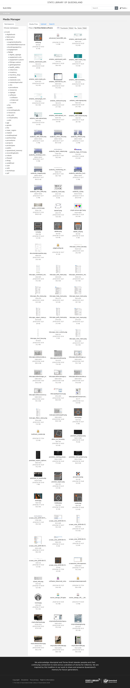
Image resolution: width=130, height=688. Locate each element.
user (8, 165)
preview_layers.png (58, 482)
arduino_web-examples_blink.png (80, 79)
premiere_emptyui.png (78, 436)
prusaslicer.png (78, 477)
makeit (9, 133)
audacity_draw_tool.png (58, 136)
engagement (12, 50)
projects (10, 143)
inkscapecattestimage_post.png (79, 357)
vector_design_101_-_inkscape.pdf (80, 597)
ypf (8, 173)
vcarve (13, 102)
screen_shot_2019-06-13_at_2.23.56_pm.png (64, 540)
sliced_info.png (38, 581)
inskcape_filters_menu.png (38, 418)
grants (9, 125)
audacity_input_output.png (58, 151)
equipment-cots (15, 57)
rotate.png (58, 503)
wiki (9, 120)
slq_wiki (11, 115)
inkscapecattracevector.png (38, 394)
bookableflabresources (16, 44)
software (13, 95)
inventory (13, 72)
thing (8, 160)
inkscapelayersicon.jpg (58, 393)
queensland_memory (14, 150)
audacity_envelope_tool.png (38, 155)
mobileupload (12, 135)
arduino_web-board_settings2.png (40, 61)
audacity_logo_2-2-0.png (78, 152)
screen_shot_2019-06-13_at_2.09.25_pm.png (44, 546)
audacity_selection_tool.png (78, 173)
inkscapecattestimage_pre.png (39, 376)
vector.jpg (38, 603)
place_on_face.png (58, 439)
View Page (7, 13)
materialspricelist (16, 82)
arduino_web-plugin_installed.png (40, 98)
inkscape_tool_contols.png (58, 332)
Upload (43, 24)
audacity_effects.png (78, 136)
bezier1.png (58, 210)
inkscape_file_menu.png (38, 296)
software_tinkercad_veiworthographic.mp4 (63, 581)
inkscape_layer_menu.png (78, 296)
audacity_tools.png (58, 191)
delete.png (58, 231)
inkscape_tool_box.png (38, 338)
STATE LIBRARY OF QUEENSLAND (65, 2)
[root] (7, 32)
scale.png (78, 503)
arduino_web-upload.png (38, 118)
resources (13, 90)
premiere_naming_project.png (59, 457)
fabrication (11, 37)
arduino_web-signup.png (78, 100)
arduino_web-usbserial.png (78, 115)
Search (51, 24)
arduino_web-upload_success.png (60, 115)
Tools (123, 8)
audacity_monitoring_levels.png (59, 169)
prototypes (11, 145)
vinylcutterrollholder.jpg (58, 645)
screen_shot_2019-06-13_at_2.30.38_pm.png (84, 539)
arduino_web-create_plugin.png (39, 79)
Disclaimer (24, 680)
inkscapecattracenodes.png (78, 376)
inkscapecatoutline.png (58, 358)
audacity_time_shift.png (38, 191)
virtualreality (13, 118)
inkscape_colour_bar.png (78, 246)
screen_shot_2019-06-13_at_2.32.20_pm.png (44, 560)
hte (9, 105)
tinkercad (14, 100)
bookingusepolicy (14, 47)
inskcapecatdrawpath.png (58, 415)
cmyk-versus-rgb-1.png (78, 210)
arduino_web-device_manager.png (60, 81)
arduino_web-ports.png (58, 100)
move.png (78, 417)
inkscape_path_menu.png (58, 317)
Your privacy (34, 680)
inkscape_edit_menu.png (58, 274)
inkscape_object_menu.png (38, 317)
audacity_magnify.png (38, 173)
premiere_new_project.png (78, 457)
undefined (10, 163)
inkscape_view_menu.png (78, 338)
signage (12, 92)
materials (13, 77)
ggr (8, 123)
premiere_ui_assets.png (38, 478)
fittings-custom (15, 62)
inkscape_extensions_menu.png (79, 274)
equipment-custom (17, 60)
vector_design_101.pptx (58, 597)
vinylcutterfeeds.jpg (38, 622)
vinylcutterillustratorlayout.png (59, 621)
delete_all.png (78, 231)
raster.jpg (38, 500)
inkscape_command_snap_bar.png (40, 274)
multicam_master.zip (38, 434)
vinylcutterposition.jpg (38, 643)
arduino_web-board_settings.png (80, 39)
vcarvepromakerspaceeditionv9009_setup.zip (84, 581)
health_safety (15, 67)
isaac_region (11, 130)
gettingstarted (15, 65)
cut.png (38, 232)
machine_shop (15, 75)
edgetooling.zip (58, 248)
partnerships (11, 138)
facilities (10, 39)
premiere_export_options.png (39, 460)
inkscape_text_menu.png (78, 317)
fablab (10, 52)
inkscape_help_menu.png (58, 296)
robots (9, 155)
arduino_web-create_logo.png (79, 59)
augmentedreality (14, 42)
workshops (11, 171)
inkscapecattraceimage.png (58, 376)
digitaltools (11, 34)
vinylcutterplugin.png (78, 624)
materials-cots (15, 80)
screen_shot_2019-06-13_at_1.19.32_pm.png (63, 521)
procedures (14, 87)
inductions (13, 70)
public (10, 107)
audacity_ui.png (78, 191)
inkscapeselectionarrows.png (78, 396)
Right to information (47, 680)
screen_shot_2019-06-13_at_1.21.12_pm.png (83, 524)
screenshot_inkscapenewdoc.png (80, 563)
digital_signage (15, 55)
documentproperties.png (38, 253)
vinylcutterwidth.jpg (78, 645)
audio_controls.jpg (38, 208)
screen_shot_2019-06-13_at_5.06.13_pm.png (64, 565)
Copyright (16, 680)
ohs (11, 85)
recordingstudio (14, 110)
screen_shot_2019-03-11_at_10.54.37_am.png (44, 518)
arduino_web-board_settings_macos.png (62, 59)
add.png (38, 42)
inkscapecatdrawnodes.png (38, 357)
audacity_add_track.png (38, 136)
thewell (9, 158)
